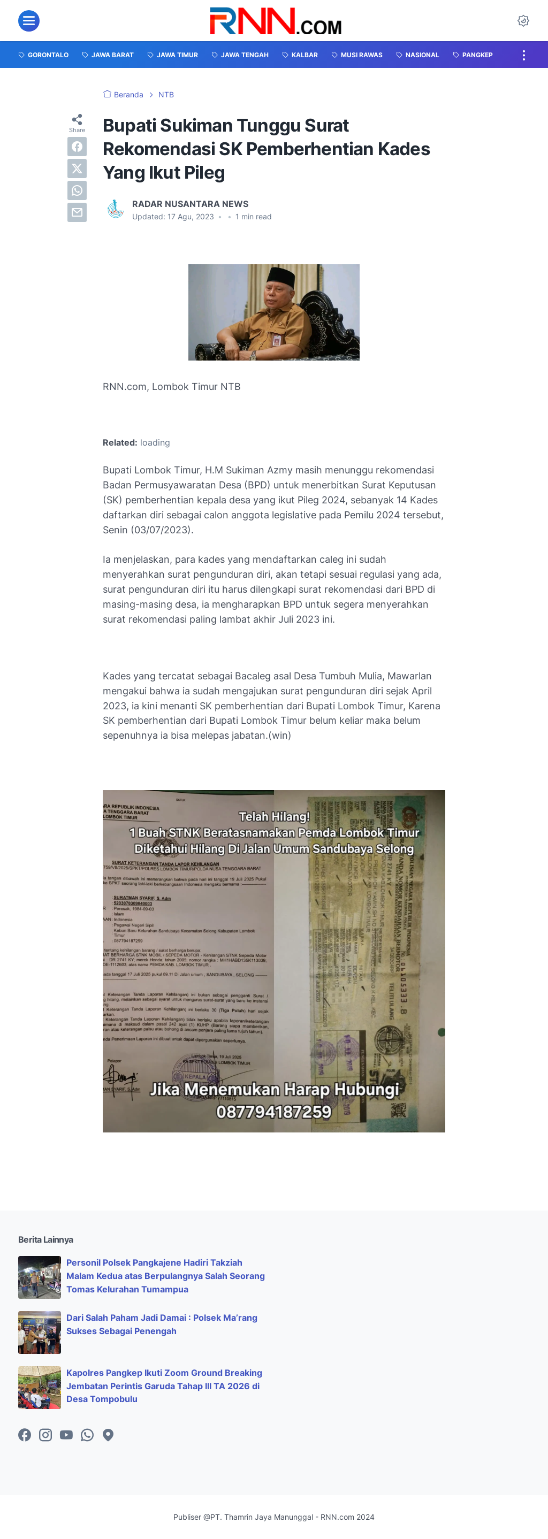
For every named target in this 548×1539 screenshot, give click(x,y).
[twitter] (77, 168)
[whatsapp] (77, 190)
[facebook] (77, 146)
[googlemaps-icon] (108, 1436)
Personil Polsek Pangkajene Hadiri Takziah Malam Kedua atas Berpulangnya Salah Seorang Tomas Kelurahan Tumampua (165, 1276)
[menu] (29, 21)
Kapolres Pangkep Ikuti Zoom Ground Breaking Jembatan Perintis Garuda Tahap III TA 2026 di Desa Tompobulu (164, 1386)
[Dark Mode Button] (523, 20)
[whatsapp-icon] (87, 1436)
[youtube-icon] (66, 1436)
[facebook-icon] (24, 1436)
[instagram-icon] (45, 1436)
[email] (77, 212)
